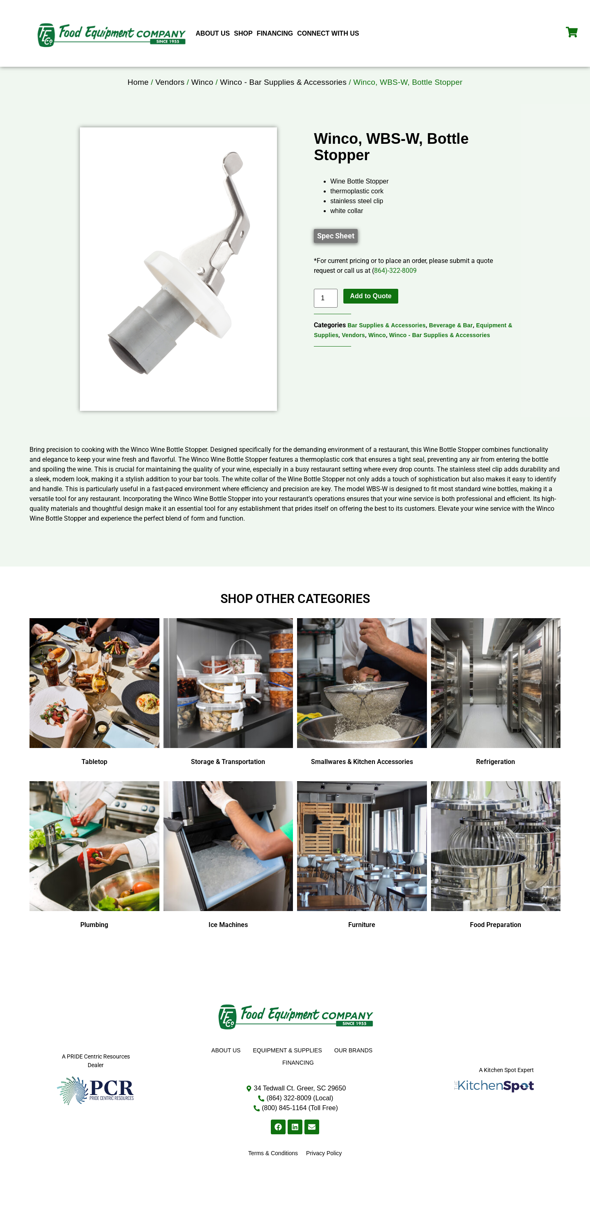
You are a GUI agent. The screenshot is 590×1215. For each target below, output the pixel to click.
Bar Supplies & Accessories (386, 340)
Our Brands (353, 1065)
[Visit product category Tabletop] (94, 708)
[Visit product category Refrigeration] (496, 708)
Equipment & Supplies (287, 1065)
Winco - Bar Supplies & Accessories (283, 97)
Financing (274, 33)
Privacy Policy (324, 1168)
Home (137, 97)
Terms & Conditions (273, 1168)
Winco (202, 97)
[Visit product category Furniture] (362, 871)
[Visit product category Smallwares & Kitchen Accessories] (362, 708)
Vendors (169, 97)
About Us (212, 33)
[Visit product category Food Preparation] (496, 871)
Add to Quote (370, 311)
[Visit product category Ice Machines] (228, 871)
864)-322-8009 (395, 286)
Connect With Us (328, 33)
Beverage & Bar (451, 340)
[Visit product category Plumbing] (94, 871)
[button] (336, 251)
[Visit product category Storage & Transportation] (228, 708)
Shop (243, 33)
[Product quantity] (326, 313)
